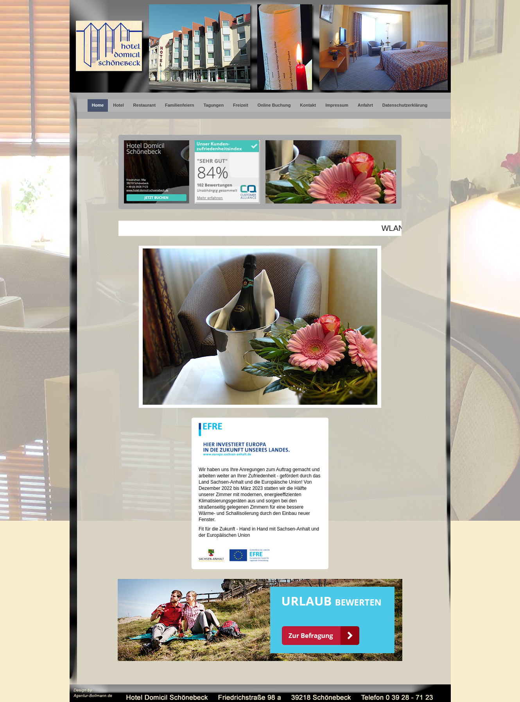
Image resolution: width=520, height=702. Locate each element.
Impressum (336, 105)
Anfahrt (365, 105)
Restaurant (144, 105)
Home (98, 105)
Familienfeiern (179, 105)
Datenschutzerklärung (405, 105)
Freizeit (240, 105)
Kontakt (308, 105)
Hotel (118, 105)
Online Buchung (273, 105)
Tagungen (213, 105)
